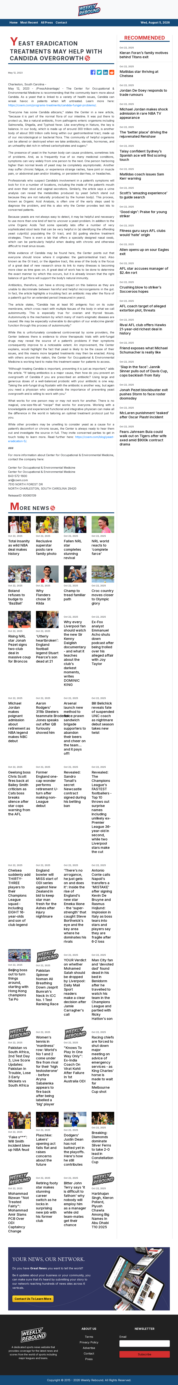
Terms (89, 1336)
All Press (47, 22)
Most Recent (29, 22)
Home (14, 22)
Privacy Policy (89, 1342)
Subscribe (144, 1354)
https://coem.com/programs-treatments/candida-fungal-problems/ (52, 105)
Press (89, 1359)
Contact (61, 22)
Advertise (89, 1348)
